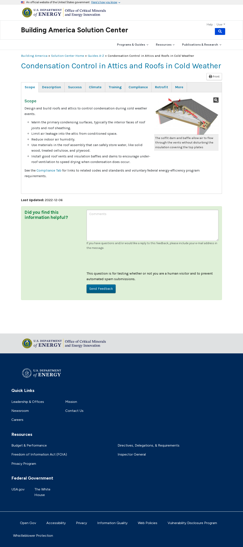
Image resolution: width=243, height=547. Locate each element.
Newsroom (20, 411)
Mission (71, 402)
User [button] (220, 24)
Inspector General (132, 454)
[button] (186, 116)
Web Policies (147, 523)
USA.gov (17, 489)
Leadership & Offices (27, 402)
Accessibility (56, 523)
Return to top (32, 327)
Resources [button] (164, 44)
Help (210, 24)
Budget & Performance (29, 445)
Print (214, 76)
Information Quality (112, 523)
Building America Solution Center (74, 30)
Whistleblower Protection (33, 536)
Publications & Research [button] (200, 44)
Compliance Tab (48, 170)
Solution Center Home (67, 56)
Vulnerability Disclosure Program (192, 523)
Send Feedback (101, 289)
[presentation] (119, 262)
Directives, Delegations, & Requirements (148, 445)
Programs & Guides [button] (131, 44)
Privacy (81, 523)
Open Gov (28, 523)
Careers (17, 420)
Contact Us (74, 411)
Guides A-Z (96, 56)
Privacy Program (23, 464)
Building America (34, 56)
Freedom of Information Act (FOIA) (39, 454)
